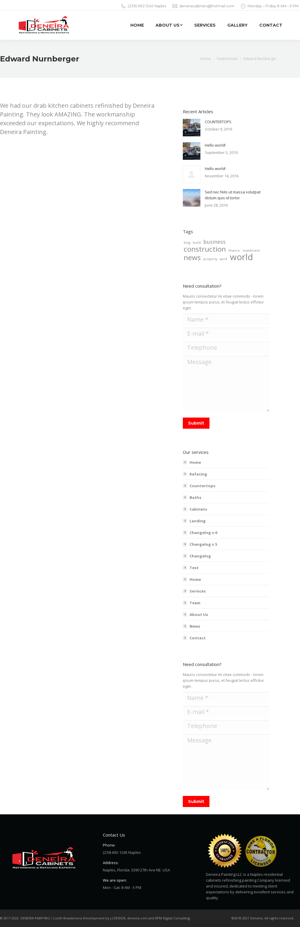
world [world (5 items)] (241, 257)
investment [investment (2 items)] (251, 250)
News (195, 626)
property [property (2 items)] (210, 259)
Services (198, 591)
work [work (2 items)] (223, 259)
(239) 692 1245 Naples (143, 6)
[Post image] (191, 127)
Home (195, 462)
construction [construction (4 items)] (205, 249)
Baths (195, 497)
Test (194, 567)
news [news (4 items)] (192, 257)
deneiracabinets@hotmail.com (203, 6)
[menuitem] (137, 25)
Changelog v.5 (203, 544)
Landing (198, 520)
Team (195, 602)
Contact (198, 638)
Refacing (198, 474)
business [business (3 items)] (214, 242)
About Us (199, 614)
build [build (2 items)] (197, 243)
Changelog (200, 556)
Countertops (202, 485)
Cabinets (198, 509)
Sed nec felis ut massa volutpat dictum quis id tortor (232, 194)
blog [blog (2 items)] (187, 243)
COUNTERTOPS (218, 121)
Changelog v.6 (203, 532)
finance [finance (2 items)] (234, 250)
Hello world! (215, 145)
